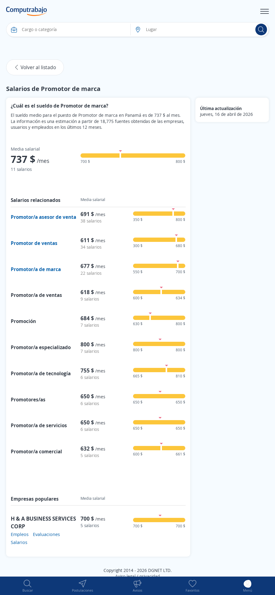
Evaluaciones (46, 534)
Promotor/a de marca (36, 269)
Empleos (20, 534)
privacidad (149, 576)
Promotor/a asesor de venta (43, 217)
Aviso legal (125, 576)
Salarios (19, 542)
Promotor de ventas (34, 243)
